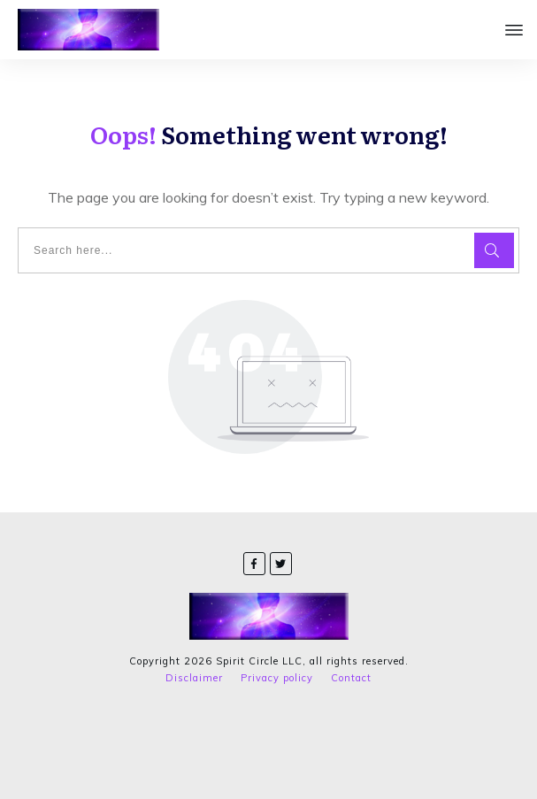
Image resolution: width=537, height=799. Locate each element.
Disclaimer (194, 678)
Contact (351, 678)
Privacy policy (277, 678)
